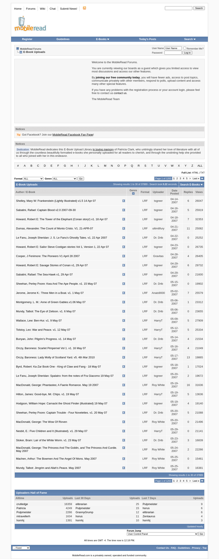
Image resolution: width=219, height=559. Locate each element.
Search (190, 39)
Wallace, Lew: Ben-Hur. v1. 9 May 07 (39, 320)
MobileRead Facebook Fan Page (72, 134)
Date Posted (174, 192)
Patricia (21, 508)
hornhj (20, 520)
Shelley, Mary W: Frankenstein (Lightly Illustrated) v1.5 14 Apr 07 (56, 200)
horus (79, 516)
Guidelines (63, 39)
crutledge (22, 504)
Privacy (196, 548)
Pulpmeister (23, 512)
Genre (133, 190)
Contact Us (162, 548)
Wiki (42, 8)
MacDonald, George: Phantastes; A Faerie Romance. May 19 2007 (57, 385)
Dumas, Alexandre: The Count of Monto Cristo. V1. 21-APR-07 (54, 228)
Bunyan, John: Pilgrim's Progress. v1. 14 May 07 (46, 339)
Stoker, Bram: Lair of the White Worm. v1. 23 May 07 (48, 440)
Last (196, 178)
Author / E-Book (25, 192)
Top (205, 548)
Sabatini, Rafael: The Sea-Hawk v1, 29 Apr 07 (44, 274)
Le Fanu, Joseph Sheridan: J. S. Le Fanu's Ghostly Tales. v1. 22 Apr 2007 (61, 237)
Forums (31, 8)
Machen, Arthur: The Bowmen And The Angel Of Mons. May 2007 (56, 458)
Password (157, 52)
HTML (195, 172)
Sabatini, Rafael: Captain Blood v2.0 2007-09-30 (46, 210)
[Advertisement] (53, 91)
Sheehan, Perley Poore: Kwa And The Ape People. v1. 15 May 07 (56, 283)
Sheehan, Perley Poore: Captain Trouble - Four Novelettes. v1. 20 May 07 (61, 412)
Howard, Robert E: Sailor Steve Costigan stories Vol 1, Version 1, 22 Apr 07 (62, 246)
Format (145, 192)
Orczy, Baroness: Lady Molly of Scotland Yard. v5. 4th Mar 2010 (55, 357)
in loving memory (103, 149)
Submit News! (68, 8)
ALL (200, 165)
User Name (158, 48)
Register (27, 39)
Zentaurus (149, 516)
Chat (52, 8)
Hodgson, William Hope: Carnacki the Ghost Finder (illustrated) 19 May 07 (61, 403)
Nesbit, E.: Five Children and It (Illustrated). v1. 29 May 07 (51, 431)
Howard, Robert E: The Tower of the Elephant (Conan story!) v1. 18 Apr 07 (62, 219)
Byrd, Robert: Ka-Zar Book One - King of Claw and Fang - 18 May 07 (58, 366)
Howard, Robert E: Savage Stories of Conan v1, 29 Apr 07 (52, 265)
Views (199, 192)
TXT (202, 172)
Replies (188, 192)
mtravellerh (23, 516)
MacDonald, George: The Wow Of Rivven (41, 421)
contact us (120, 93)
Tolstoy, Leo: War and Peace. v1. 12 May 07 (43, 329)
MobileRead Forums (30, 49)
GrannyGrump (84, 512)
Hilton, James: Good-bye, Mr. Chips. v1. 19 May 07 (47, 394)
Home (18, 8)
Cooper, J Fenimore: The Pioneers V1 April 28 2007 (48, 256)
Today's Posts (147, 39)
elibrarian (81, 504)
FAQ (173, 548)
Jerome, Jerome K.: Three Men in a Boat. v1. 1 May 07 (50, 292)
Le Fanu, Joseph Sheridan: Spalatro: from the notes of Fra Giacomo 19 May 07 (65, 375)
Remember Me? (193, 48)
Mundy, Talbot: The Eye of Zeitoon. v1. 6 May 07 (45, 311)
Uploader (158, 192)
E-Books (103, 39)
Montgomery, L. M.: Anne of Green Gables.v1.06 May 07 (51, 302)
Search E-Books (190, 184)
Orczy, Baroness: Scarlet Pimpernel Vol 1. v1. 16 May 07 (51, 348)
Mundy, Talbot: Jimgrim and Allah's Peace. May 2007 (48, 467)
